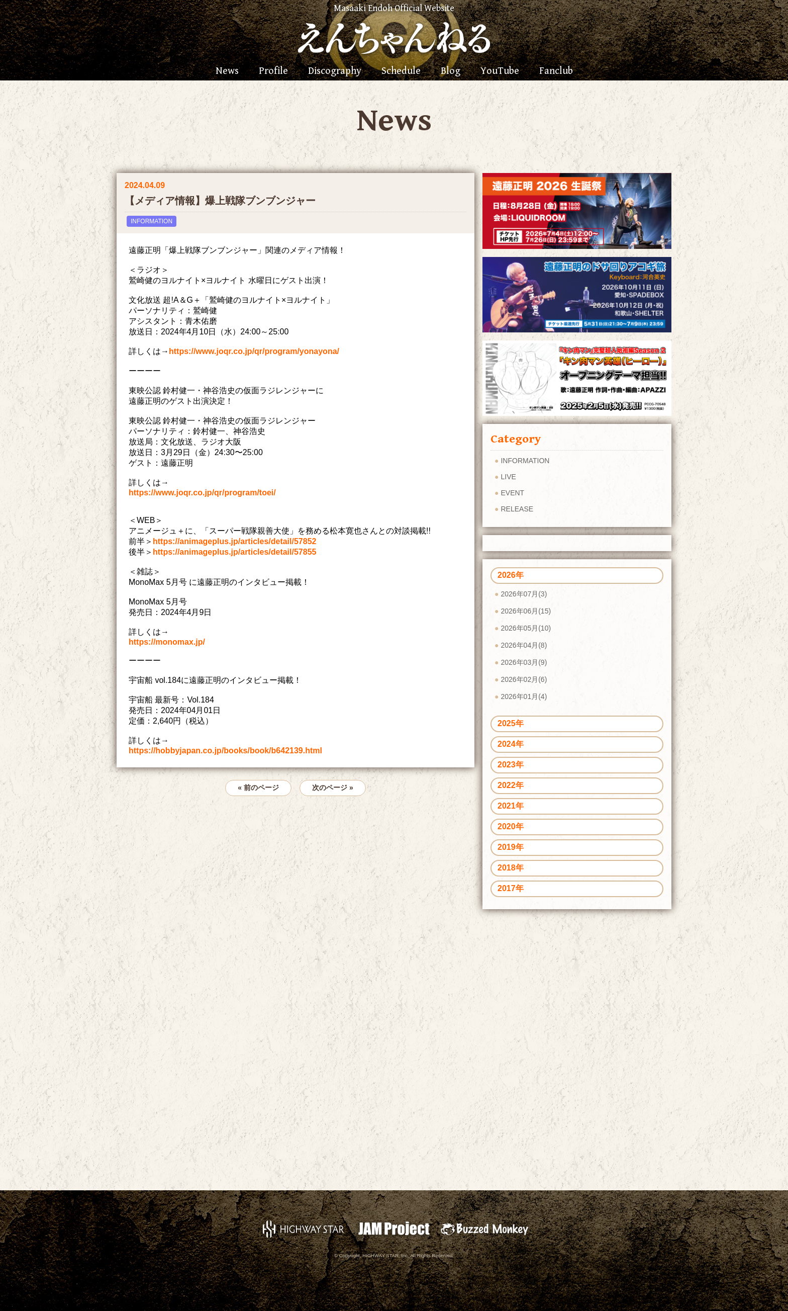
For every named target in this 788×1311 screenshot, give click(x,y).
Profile (273, 71)
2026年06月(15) (526, 611)
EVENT (512, 493)
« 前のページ (258, 787)
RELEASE (517, 509)
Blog (450, 71)
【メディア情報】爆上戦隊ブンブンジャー (220, 200)
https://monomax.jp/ (167, 642)
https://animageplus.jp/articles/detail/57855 (234, 552)
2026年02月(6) (524, 679)
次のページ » (332, 787)
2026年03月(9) (524, 662)
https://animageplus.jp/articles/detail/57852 (234, 541)
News (227, 71)
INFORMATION (151, 221)
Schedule (401, 71)
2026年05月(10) (526, 628)
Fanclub (556, 71)
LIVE (508, 477)
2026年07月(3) (524, 594)
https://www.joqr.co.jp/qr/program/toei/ (202, 492)
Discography (334, 71)
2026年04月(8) (524, 645)
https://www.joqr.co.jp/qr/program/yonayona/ (254, 351)
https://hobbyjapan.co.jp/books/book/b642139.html (225, 750)
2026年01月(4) (524, 696)
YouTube (499, 71)
